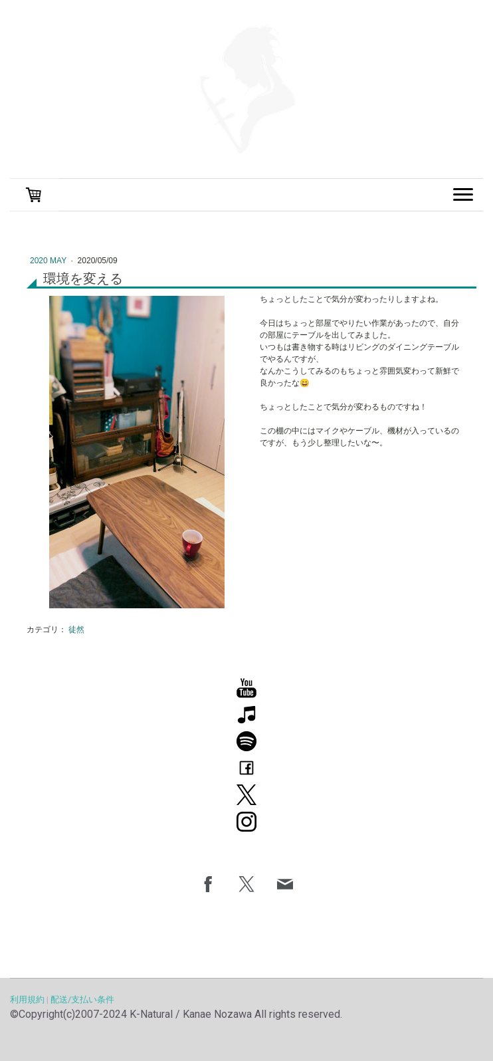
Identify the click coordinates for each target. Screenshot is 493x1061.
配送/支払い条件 (82, 999)
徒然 (76, 629)
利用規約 (27, 999)
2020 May (49, 260)
